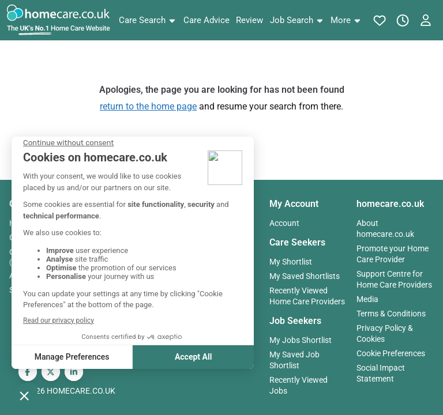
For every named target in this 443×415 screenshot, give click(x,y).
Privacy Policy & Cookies (384, 333)
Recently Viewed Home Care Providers (307, 296)
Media (367, 299)
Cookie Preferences (390, 353)
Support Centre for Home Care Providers (394, 279)
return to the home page (148, 106)
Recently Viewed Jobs (298, 385)
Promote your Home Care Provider (392, 254)
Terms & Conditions (391, 313)
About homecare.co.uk (385, 228)
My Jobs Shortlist (300, 340)
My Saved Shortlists (304, 276)
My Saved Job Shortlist (294, 360)
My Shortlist (290, 261)
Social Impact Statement (380, 373)
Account (284, 223)
